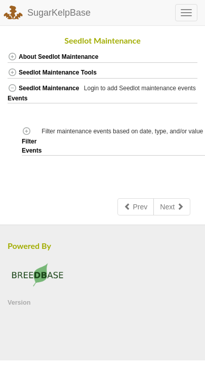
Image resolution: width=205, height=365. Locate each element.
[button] (188, 57)
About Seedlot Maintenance (53, 56)
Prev (136, 207)
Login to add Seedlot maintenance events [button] (140, 88)
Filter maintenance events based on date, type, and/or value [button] (123, 131)
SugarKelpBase (59, 13)
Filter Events (32, 141)
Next (172, 207)
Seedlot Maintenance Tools (52, 72)
